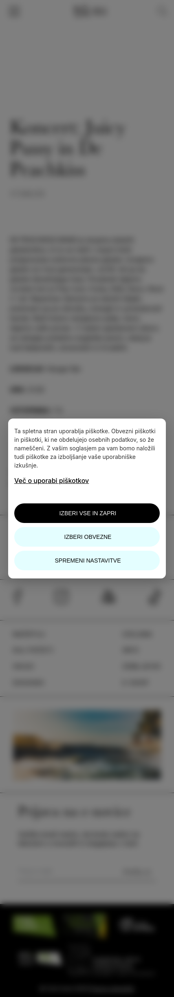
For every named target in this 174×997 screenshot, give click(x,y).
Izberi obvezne (88, 537)
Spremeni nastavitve (88, 560)
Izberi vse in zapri (87, 513)
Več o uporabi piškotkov (51, 480)
